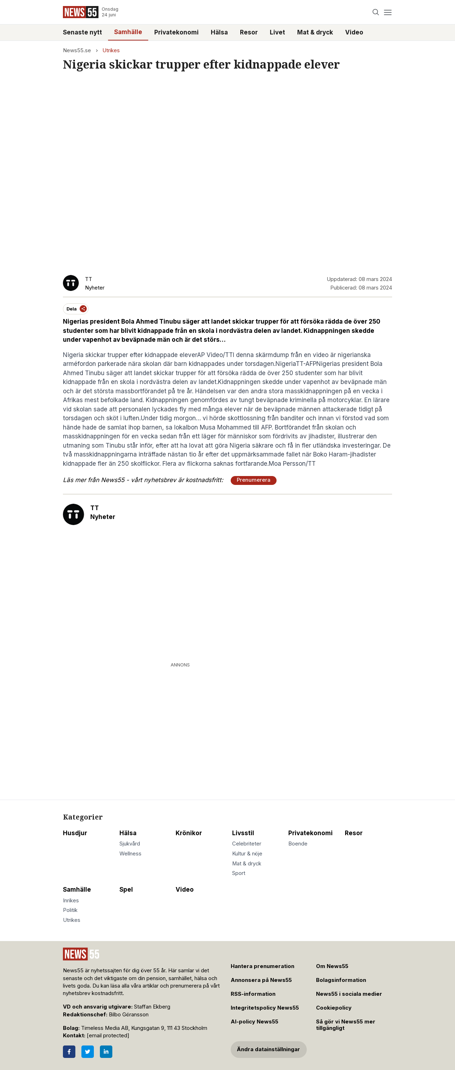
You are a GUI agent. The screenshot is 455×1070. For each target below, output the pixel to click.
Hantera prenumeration (262, 966)
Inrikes (71, 900)
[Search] (375, 12)
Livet (277, 32)
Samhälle (128, 32)
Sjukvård (129, 844)
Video (354, 32)
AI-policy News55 (254, 1021)
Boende (297, 844)
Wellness (130, 853)
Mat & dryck (315, 32)
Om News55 (332, 966)
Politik (70, 910)
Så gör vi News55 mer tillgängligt (345, 1025)
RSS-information (253, 994)
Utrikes (111, 50)
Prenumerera (254, 480)
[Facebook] (69, 1051)
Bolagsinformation (341, 980)
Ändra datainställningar (268, 1049)
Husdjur (75, 833)
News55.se (77, 50)
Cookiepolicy (334, 1008)
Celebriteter (246, 844)
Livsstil (243, 833)
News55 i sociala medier (349, 994)
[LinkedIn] (106, 1051)
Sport (238, 873)
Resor (249, 32)
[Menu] (387, 12)
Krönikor (189, 833)
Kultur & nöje (247, 853)
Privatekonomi (176, 32)
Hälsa (219, 32)
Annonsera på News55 (261, 980)
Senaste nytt (82, 32)
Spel (126, 889)
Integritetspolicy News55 (265, 1008)
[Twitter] (87, 1051)
